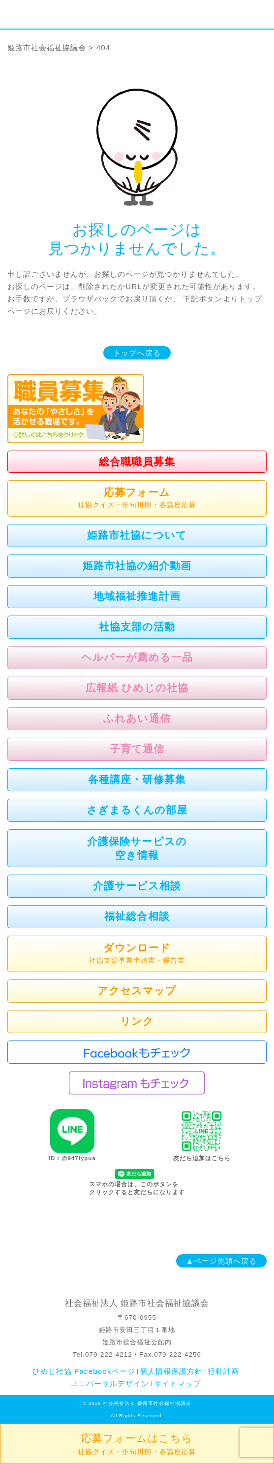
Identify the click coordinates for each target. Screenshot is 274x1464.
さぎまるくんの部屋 (137, 809)
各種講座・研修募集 (136, 779)
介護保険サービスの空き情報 (136, 848)
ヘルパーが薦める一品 (136, 657)
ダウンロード (137, 954)
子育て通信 (137, 748)
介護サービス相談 (137, 885)
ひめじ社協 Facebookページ (83, 1371)
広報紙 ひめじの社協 (137, 687)
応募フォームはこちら (137, 1444)
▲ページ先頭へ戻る (221, 1261)
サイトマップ (177, 1383)
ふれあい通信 (136, 718)
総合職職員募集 (137, 461)
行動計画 (223, 1371)
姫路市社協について (136, 535)
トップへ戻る (136, 353)
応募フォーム (137, 499)
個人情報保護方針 (171, 1371)
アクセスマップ (137, 990)
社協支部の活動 (137, 626)
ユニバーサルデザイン (109, 1383)
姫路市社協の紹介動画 (137, 565)
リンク (137, 1021)
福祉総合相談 (136, 916)
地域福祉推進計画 (136, 596)
